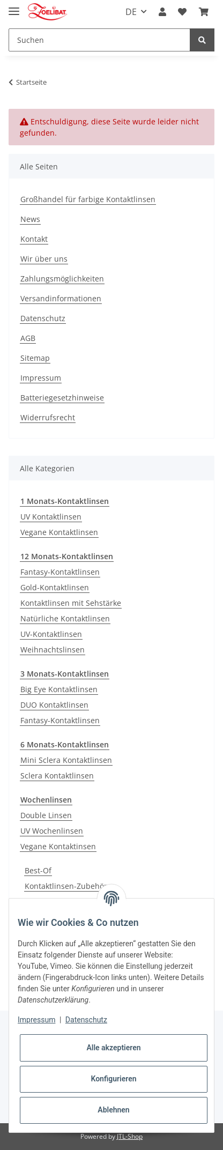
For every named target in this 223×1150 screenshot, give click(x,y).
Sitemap (35, 358)
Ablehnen (113, 1110)
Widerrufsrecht (47, 417)
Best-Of (38, 870)
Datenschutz (42, 318)
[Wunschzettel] (182, 12)
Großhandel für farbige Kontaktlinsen (87, 199)
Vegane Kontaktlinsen (59, 532)
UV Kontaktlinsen (50, 516)
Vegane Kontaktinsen (58, 846)
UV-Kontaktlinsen (51, 634)
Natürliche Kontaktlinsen (65, 618)
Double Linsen (46, 815)
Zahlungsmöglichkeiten (62, 278)
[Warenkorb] (203, 12)
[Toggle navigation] (14, 6)
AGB (27, 338)
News (30, 219)
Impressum (40, 378)
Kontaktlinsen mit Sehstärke (70, 603)
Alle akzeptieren (113, 1047)
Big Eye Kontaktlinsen (59, 689)
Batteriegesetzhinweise (62, 397)
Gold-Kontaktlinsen (54, 587)
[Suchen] (99, 39)
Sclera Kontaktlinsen (57, 775)
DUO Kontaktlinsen (54, 705)
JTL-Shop (130, 1136)
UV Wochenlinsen (51, 831)
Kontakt (34, 239)
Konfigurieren (113, 1078)
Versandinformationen (60, 298)
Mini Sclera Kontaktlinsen (66, 760)
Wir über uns (44, 259)
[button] (162, 12)
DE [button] (131, 12)
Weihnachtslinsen (52, 649)
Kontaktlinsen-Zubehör (66, 886)
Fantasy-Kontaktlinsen (60, 572)
